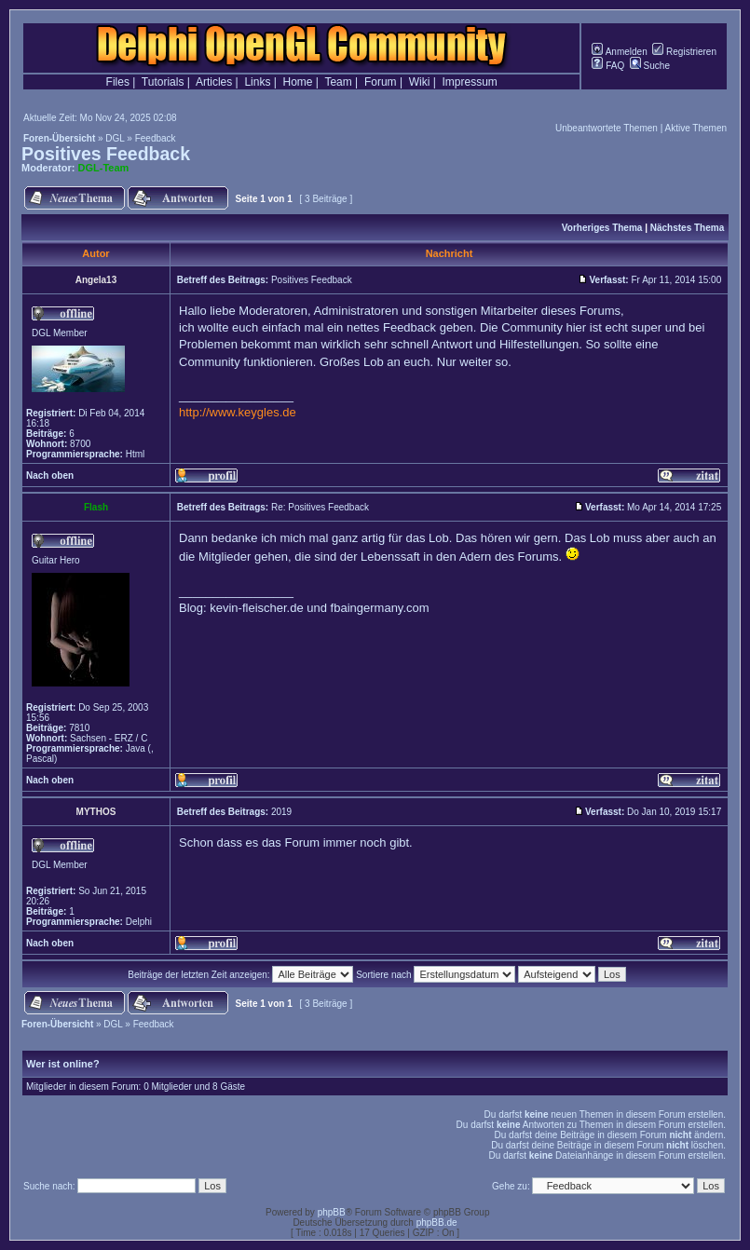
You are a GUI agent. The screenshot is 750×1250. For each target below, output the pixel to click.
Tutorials (163, 81)
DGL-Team (104, 167)
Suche (650, 66)
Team (337, 81)
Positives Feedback (105, 153)
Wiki (419, 81)
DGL (114, 138)
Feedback (155, 138)
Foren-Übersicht (59, 138)
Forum (380, 81)
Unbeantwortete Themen (606, 128)
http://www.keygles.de (237, 412)
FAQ (608, 66)
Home (298, 81)
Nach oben (50, 475)
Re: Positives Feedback (320, 507)
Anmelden (619, 52)
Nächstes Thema (687, 228)
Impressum (470, 81)
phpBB (332, 1212)
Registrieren (684, 52)
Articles (214, 81)
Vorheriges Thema (602, 228)
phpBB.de (436, 1222)
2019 (281, 812)
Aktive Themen (695, 128)
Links (257, 81)
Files (118, 81)
